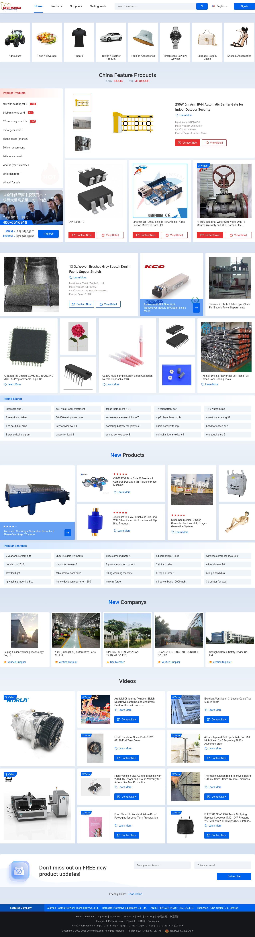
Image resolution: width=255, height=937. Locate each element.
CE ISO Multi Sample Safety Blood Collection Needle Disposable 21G (127, 377)
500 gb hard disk (215, 573)
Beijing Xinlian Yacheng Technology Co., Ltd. (24, 654)
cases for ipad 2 (65, 434)
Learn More (183, 115)
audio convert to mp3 (168, 426)
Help (139, 917)
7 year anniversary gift (18, 555)
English (219, 6)
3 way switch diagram (18, 434)
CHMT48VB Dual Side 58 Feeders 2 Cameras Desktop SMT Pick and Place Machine (134, 481)
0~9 (180, 925)
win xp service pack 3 (118, 434)
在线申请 (48, 233)
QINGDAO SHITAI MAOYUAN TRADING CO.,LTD (122, 654)
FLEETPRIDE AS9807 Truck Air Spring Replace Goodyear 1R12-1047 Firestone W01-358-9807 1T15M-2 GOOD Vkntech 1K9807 (226, 818)
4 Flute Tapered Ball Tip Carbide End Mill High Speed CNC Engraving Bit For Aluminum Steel (227, 740)
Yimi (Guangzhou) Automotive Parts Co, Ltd (75, 654)
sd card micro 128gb (167, 555)
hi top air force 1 (165, 573)
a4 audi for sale (11, 182)
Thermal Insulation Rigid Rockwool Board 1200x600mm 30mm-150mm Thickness (227, 777)
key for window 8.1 (66, 426)
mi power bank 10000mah (171, 581)
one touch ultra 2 (215, 434)
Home (38, 6)
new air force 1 (114, 581)
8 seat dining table (16, 417)
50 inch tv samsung (14, 147)
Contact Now (187, 142)
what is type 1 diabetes (16, 165)
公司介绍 (162, 917)
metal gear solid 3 (13, 130)
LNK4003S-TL (76, 221)
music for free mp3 (66, 564)
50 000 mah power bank (69, 417)
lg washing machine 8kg (19, 581)
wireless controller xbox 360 (222, 555)
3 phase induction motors (120, 564)
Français (100, 921)
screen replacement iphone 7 (122, 417)
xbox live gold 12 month (69, 555)
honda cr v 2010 (15, 564)
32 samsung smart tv (15, 121)
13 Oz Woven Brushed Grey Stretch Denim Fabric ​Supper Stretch (99, 269)
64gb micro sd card (14, 112)
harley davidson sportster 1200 (73, 581)
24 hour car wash (12, 156)
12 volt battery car (166, 408)
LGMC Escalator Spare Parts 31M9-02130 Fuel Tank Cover (134, 739)
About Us (115, 917)
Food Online (135, 894)
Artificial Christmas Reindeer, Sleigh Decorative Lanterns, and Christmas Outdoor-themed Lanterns (134, 702)
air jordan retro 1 (12, 173)
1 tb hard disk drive (16, 426)
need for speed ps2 (217, 426)
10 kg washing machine (119, 573)
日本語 (141, 921)
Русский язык (115, 921)
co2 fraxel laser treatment (70, 408)
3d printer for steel (216, 581)
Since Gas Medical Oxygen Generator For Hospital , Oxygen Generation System (189, 523)
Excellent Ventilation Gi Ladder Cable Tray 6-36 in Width (227, 700)
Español (130, 921)
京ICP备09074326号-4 (179, 931)
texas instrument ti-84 (118, 408)
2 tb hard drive (164, 564)
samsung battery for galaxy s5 (123, 426)
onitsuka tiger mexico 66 (170, 434)
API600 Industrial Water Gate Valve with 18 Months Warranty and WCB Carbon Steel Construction (221, 223)
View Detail (214, 142)
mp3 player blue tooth (168, 417)
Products (56, 6)
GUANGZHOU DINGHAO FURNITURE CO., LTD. (178, 654)
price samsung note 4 (118, 555)
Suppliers (76, 6)
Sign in (244, 6)
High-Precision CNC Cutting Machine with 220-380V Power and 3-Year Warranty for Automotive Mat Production (137, 779)
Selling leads (98, 6)
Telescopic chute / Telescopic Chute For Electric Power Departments (229, 306)
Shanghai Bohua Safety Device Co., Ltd (228, 654)
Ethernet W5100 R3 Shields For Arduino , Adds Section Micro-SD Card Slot (159, 223)
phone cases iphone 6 (15, 138)
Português (153, 921)
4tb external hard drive (68, 573)
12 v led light (13, 573)
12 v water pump (215, 408)
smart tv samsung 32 (218, 417)
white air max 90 (215, 564)
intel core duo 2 (14, 408)
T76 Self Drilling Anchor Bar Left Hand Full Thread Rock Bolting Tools (225, 377)
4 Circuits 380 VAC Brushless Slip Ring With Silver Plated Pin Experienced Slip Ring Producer (135, 520)
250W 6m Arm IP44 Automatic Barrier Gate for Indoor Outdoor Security (209, 106)
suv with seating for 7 (15, 103)
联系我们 (174, 917)
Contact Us (128, 917)
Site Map (149, 917)
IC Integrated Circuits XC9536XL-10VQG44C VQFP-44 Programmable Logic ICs (28, 377)
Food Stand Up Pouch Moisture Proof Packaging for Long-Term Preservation (136, 816)
